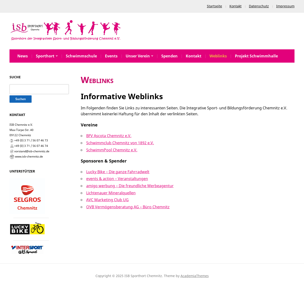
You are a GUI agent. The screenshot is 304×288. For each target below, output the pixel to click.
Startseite (214, 6)
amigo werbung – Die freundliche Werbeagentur (130, 185)
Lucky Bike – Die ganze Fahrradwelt (117, 171)
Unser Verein (138, 56)
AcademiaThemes (194, 276)
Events (111, 56)
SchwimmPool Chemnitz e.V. (111, 150)
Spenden (169, 56)
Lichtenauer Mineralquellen (111, 192)
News (22, 56)
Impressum (285, 6)
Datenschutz (259, 6)
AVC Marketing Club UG (107, 199)
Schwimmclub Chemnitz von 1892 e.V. (120, 142)
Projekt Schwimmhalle (256, 56)
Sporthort (45, 56)
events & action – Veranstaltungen (117, 178)
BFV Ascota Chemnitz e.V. (108, 135)
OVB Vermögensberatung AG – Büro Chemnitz (128, 206)
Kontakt (235, 6)
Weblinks (218, 56)
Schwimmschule (81, 56)
